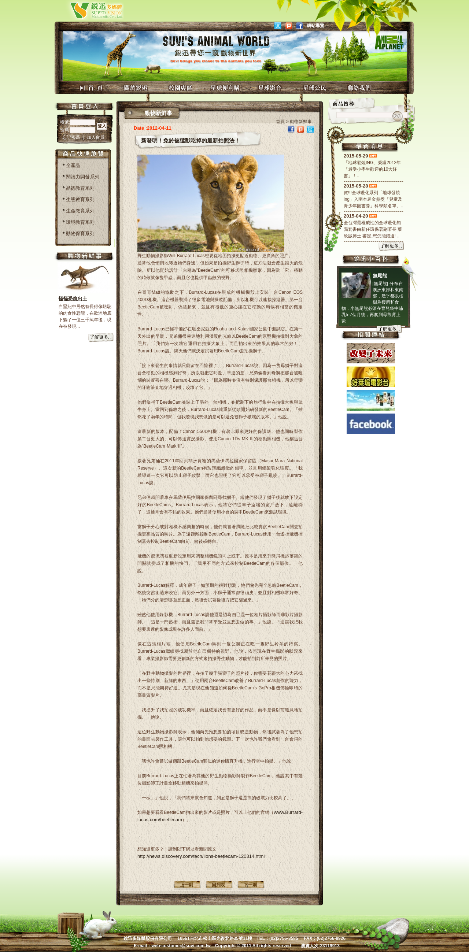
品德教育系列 (80, 188)
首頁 (280, 121)
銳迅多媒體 (87, 10)
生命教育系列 (80, 211)
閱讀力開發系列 (82, 176)
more (101, 338)
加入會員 (95, 137)
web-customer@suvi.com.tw (181, 945)
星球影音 (270, 88)
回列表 (218, 885)
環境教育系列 (80, 222)
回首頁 (92, 88)
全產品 (73, 165)
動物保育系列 (80, 233)
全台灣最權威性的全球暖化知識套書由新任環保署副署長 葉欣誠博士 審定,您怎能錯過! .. (373, 229)
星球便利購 (226, 88)
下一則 (250, 885)
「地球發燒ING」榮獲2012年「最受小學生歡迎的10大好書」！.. (372, 169)
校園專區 (181, 88)
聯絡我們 (360, 88)
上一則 (186, 885)
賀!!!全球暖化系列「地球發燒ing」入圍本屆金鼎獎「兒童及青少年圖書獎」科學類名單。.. (373, 199)
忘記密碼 (71, 137)
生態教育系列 (80, 199)
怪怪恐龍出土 (73, 298)
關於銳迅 (136, 88)
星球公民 (315, 88)
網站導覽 (315, 25)
